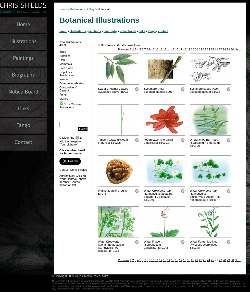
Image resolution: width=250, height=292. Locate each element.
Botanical (65, 55)
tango (151, 31)
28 (224, 49)
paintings (94, 31)
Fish (62, 59)
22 (200, 49)
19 (188, 49)
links (142, 31)
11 (156, 49)
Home (63, 9)
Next (238, 49)
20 (192, 49)
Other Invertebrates (71, 83)
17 (180, 49)
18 (184, 49)
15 (172, 49)
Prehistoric (66, 68)
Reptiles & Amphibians (66, 74)
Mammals (65, 63)
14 (168, 49)
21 (196, 49)
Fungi (63, 94)
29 (228, 49)
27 (220, 49)
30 (232, 49)
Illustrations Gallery (82, 9)
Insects (63, 79)
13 (164, 49)
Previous (123, 49)
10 (152, 49)
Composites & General (68, 89)
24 (208, 49)
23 (204, 49)
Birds (62, 51)
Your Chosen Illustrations (70, 106)
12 (160, 49)
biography (110, 31)
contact (163, 31)
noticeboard (128, 31)
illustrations (78, 31)
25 (212, 49)
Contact (64, 169)
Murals (63, 98)
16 (176, 49)
